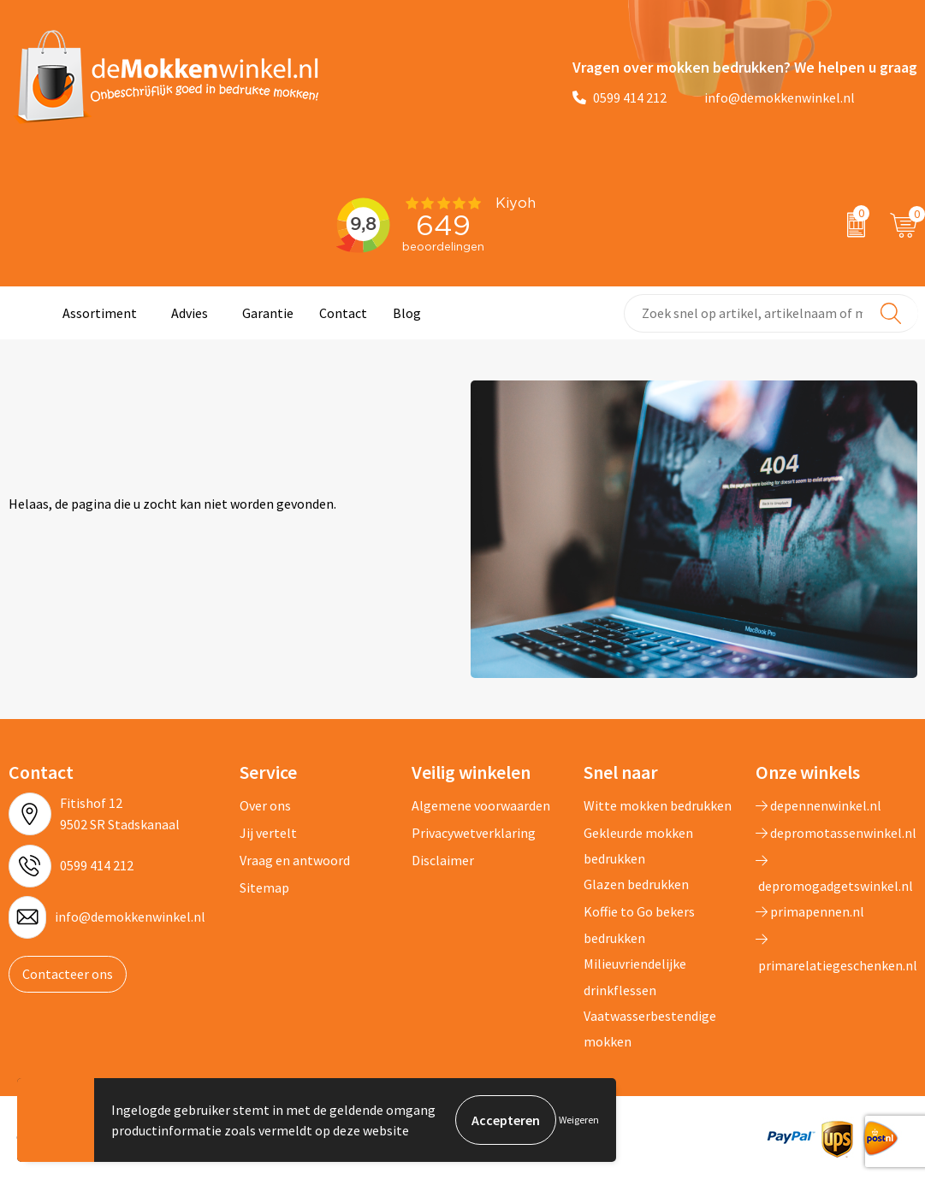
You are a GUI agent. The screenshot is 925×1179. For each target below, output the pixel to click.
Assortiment (99, 312)
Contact (343, 312)
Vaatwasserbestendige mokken (650, 1028)
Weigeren (579, 1119)
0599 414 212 (619, 97)
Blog (407, 312)
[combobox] (771, 313)
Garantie (268, 312)
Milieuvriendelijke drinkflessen (635, 976)
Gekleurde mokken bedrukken (638, 845)
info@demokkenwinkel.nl (769, 97)
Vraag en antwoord (295, 860)
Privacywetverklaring (474, 832)
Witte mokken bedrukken (658, 805)
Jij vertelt (268, 832)
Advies (189, 312)
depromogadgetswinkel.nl (834, 873)
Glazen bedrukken (636, 884)
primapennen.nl (810, 911)
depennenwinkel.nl (818, 805)
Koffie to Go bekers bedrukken (639, 924)
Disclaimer (443, 860)
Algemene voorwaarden (481, 805)
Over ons (265, 805)
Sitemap (264, 887)
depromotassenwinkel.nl (836, 832)
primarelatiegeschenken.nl (836, 952)
